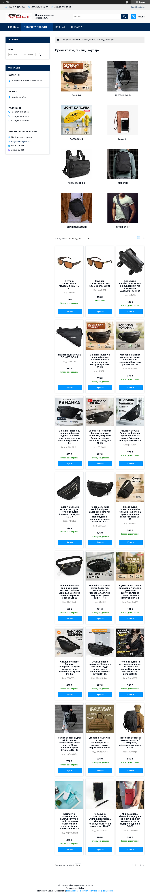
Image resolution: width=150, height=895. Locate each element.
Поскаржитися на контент (77, 891)
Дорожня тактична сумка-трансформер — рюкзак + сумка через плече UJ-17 (99, 743)
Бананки (76, 95)
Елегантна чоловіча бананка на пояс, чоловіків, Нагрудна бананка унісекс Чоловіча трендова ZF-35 (100, 437)
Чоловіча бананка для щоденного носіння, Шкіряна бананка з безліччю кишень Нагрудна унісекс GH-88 (69, 591)
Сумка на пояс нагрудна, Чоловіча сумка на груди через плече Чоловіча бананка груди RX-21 (100, 668)
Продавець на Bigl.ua (75, 888)
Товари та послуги (35, 27)
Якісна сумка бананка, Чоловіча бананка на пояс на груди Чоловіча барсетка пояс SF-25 (130, 513)
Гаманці (122, 139)
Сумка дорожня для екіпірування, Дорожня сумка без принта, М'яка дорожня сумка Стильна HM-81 (69, 744)
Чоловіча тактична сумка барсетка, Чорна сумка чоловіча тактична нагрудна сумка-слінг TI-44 (99, 591)
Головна (13, 27)
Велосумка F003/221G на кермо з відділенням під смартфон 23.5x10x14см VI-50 (130, 286)
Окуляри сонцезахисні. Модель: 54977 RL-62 (69, 285)
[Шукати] (124, 16)
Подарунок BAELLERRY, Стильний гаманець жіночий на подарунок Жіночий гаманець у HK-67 (99, 820)
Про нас (60, 27)
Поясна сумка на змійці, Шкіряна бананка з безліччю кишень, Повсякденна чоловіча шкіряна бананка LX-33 (100, 514)
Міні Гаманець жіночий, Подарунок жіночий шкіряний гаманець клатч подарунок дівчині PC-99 (130, 820)
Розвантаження (77, 183)
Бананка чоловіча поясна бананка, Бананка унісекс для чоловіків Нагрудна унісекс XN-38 (100, 361)
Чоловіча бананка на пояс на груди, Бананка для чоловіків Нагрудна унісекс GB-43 (130, 360)
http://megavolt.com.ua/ (21, 137)
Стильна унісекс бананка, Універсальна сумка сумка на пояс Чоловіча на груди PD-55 (69, 668)
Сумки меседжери (77, 227)
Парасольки (77, 139)
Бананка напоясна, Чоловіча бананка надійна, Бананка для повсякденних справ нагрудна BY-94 (69, 437)
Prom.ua (89, 885)
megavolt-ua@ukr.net (20, 141)
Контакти (76, 27)
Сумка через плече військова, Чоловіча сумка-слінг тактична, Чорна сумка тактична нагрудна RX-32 (130, 591)
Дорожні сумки (122, 95)
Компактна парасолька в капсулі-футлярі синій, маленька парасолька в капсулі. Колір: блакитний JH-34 (69, 821)
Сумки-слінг (122, 227)
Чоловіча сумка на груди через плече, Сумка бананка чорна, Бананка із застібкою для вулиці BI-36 (130, 668)
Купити (70, 311)
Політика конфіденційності (101, 891)
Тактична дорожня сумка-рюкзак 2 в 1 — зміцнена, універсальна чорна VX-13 (130, 743)
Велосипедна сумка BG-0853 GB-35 (69, 356)
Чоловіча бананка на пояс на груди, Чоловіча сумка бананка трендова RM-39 (69, 512)
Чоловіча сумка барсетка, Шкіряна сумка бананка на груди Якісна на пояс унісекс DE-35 (130, 436)
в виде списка (143, 238)
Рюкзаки (123, 183)
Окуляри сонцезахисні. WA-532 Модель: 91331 (99, 283)
